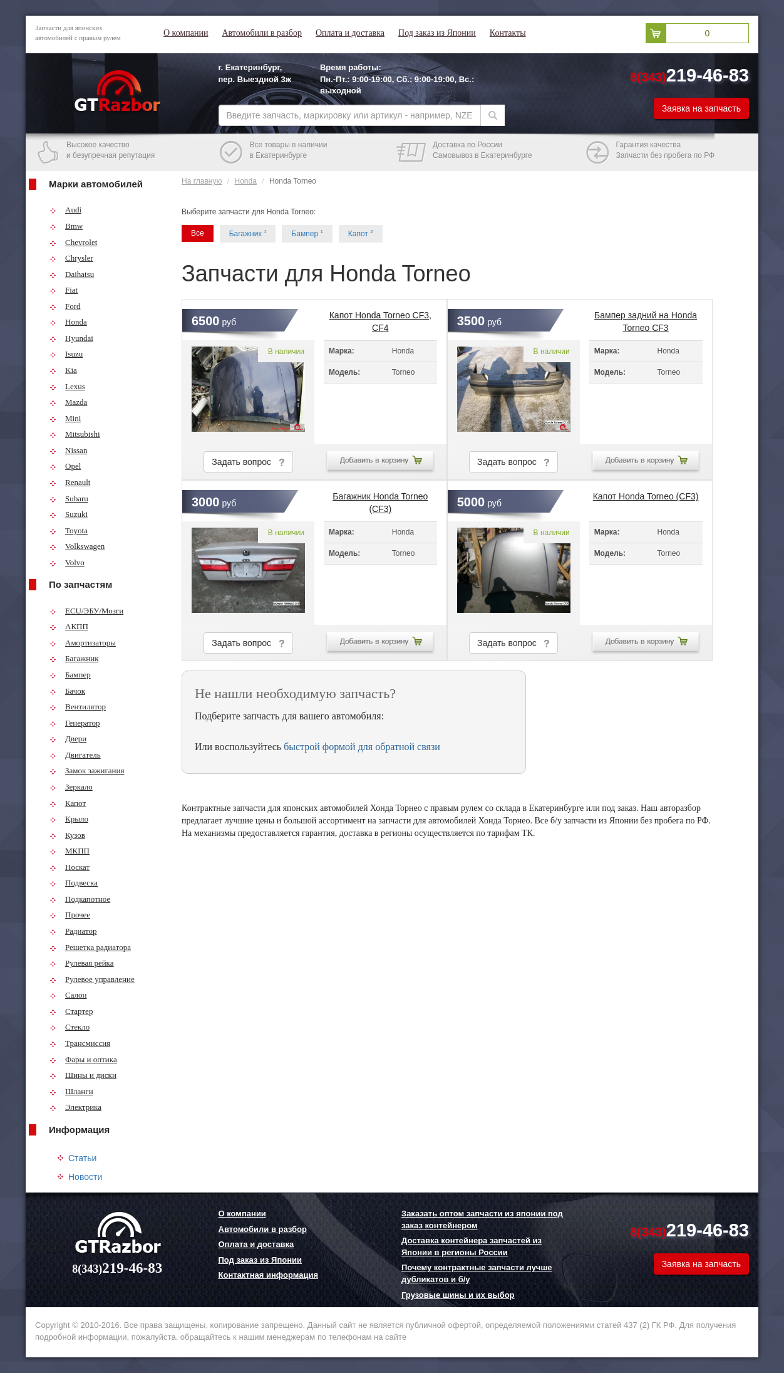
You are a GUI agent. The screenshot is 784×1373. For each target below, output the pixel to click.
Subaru (68, 498)
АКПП (68, 626)
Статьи (82, 1158)
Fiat (63, 290)
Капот (67, 803)
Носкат (69, 867)
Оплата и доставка (350, 33)
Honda (68, 321)
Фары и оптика (83, 1059)
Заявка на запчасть (701, 108)
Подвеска (73, 882)
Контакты (508, 33)
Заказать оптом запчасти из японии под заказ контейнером (482, 1219)
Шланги (71, 1091)
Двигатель (75, 755)
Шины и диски (82, 1075)
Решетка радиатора (90, 947)
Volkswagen (77, 546)
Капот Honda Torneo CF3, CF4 (380, 319)
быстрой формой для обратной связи (362, 746)
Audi (65, 209)
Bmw (66, 226)
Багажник (74, 658)
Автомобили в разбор (261, 33)
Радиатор (73, 931)
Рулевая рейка (81, 963)
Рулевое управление (92, 979)
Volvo (67, 562)
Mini (65, 418)
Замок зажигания (86, 770)
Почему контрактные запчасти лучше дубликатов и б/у (476, 1273)
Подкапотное (79, 899)
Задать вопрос (248, 462)
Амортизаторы (82, 642)
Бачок (67, 691)
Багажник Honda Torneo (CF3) (380, 500)
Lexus (67, 386)
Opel (65, 466)
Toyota (68, 530)
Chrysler (71, 258)
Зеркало (71, 786)
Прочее (69, 914)
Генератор (74, 723)
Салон (68, 995)
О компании (185, 33)
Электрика (75, 1107)
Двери (67, 738)
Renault (69, 482)
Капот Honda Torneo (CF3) (646, 496)
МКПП (69, 850)
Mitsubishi (74, 434)
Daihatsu (71, 274)
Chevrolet (73, 242)
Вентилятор (77, 706)
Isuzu (66, 353)
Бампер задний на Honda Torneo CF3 (645, 319)
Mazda (68, 402)
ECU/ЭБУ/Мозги (86, 610)
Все (197, 233)
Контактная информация (268, 1275)
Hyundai (71, 338)
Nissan (68, 450)
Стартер (71, 1011)
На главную (202, 181)
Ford (65, 306)
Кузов (67, 835)
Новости (85, 1177)
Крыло (68, 818)
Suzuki (68, 514)
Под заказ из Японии (437, 33)
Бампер (70, 674)
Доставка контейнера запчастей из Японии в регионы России (471, 1246)
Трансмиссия (79, 1043)
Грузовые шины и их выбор (458, 1295)
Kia (63, 370)
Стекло (69, 1026)
